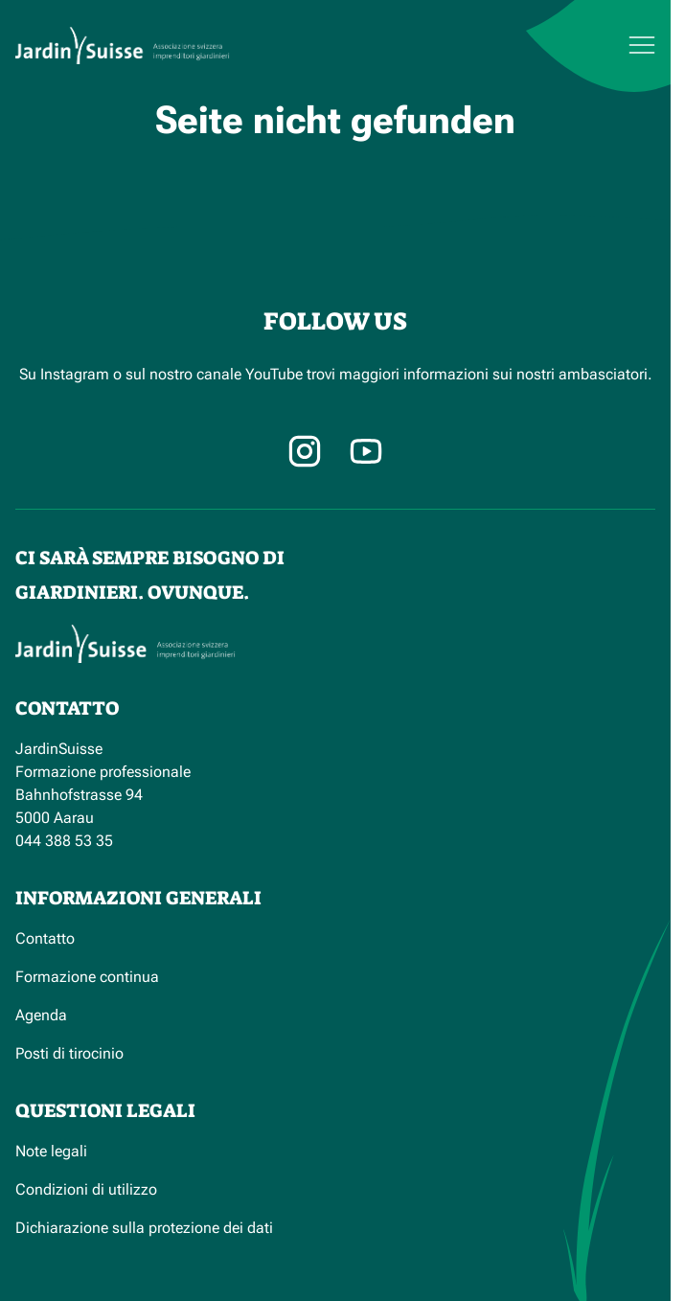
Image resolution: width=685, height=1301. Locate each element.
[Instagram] (304, 451)
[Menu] (593, 45)
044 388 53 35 (64, 841)
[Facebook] (366, 451)
